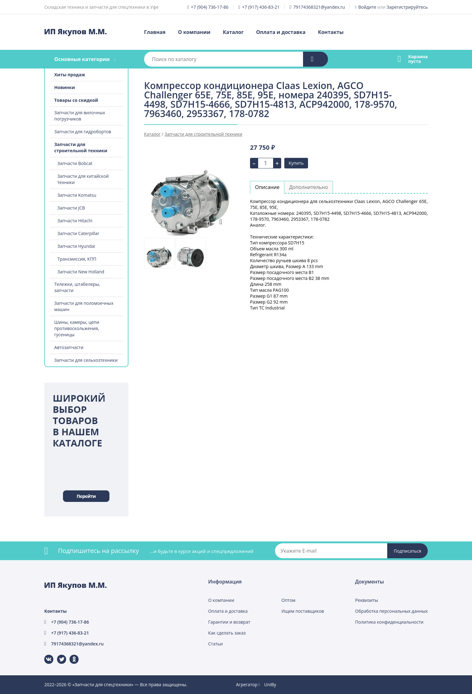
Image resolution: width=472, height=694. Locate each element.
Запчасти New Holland (80, 272)
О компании (194, 32)
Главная (155, 32)
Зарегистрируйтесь (407, 7)
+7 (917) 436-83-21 (261, 7)
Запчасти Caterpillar (78, 233)
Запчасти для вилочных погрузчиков (79, 116)
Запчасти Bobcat (74, 163)
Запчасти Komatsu (76, 195)
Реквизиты (366, 600)
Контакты (331, 32)
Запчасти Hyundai (76, 246)
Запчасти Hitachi (74, 221)
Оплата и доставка (281, 32)
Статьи (215, 644)
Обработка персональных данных (391, 611)
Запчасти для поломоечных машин (83, 306)
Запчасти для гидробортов (82, 132)
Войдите (367, 7)
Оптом (289, 600)
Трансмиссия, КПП (76, 259)
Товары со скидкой (76, 100)
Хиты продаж (69, 75)
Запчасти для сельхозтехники (86, 360)
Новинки (64, 87)
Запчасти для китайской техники (83, 179)
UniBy (270, 684)
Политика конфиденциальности (389, 622)
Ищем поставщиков (303, 611)
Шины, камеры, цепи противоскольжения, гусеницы (76, 328)
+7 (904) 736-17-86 (210, 7)
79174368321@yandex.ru (319, 7)
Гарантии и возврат (229, 622)
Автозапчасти (69, 347)
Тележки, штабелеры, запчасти (77, 287)
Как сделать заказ (227, 633)
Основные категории (82, 59)
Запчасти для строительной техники (80, 147)
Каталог (233, 32)
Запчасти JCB (71, 208)
